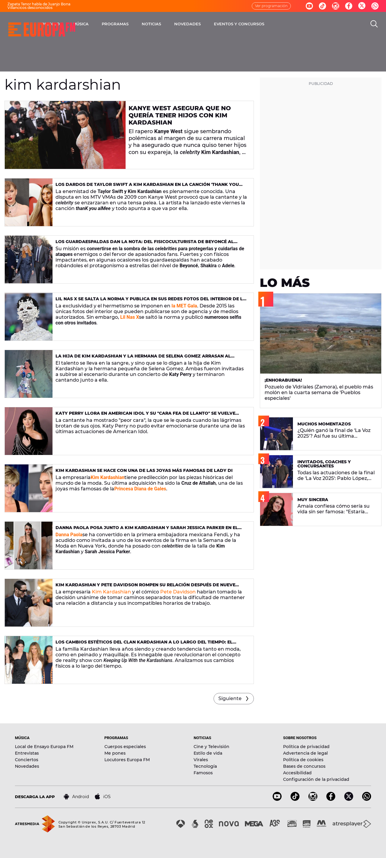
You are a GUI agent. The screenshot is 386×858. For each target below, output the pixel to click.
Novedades (27, 766)
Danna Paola (68, 534)
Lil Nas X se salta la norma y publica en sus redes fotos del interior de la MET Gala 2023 (150, 301)
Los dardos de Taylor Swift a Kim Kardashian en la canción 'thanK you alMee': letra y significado (147, 187)
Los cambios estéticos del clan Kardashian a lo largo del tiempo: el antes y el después (144, 644)
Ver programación (271, 6)
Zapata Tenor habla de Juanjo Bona (38, 4)
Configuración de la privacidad (316, 779)
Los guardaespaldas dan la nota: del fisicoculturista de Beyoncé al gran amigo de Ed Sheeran (144, 244)
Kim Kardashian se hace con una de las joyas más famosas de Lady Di (144, 470)
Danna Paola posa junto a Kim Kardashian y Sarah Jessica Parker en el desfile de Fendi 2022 (146, 530)
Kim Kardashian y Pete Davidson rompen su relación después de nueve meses (145, 587)
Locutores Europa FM (127, 759)
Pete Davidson (178, 592)
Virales (201, 759)
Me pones (115, 753)
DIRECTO (108, 23)
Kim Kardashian (107, 477)
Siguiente (230, 698)
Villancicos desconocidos (30, 7)
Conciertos (26, 759)
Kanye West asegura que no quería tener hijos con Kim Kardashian (180, 115)
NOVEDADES (245, 23)
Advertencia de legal (305, 753)
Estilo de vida (208, 753)
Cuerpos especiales (125, 746)
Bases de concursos (304, 766)
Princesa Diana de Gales (140, 489)
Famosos (203, 772)
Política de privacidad (306, 746)
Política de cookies (303, 759)
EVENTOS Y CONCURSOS (296, 23)
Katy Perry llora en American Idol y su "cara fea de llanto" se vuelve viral (145, 416)
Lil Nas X (129, 317)
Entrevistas (27, 753)
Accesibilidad (297, 772)
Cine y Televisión (211, 746)
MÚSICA (138, 23)
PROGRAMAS (172, 23)
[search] (374, 23)
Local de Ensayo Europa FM (44, 746)
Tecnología (205, 766)
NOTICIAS (209, 23)
